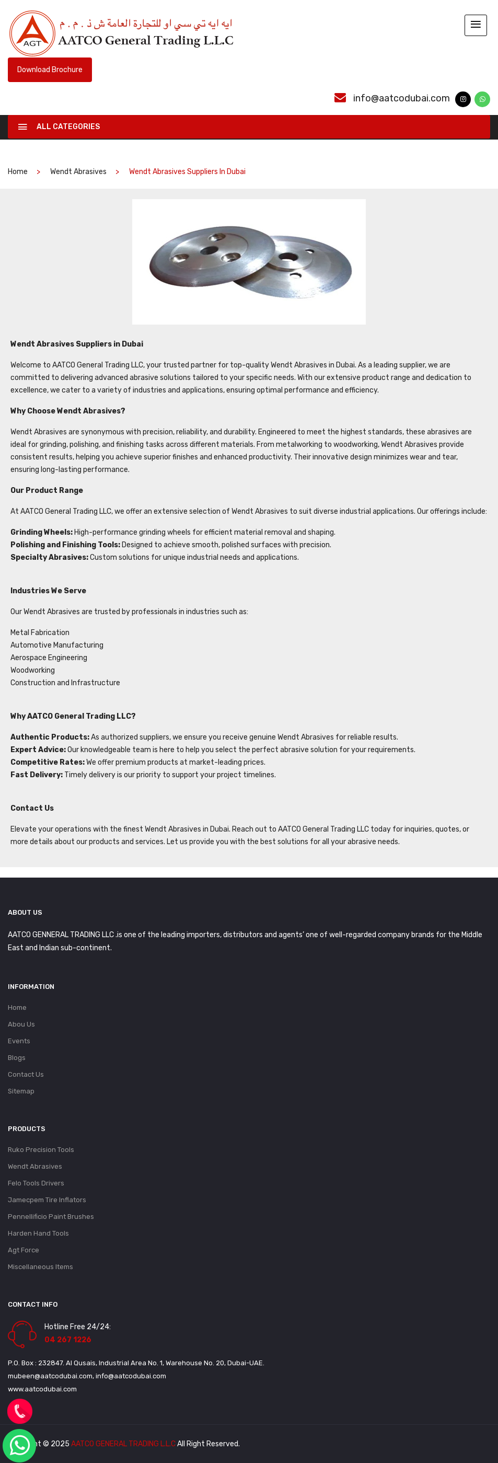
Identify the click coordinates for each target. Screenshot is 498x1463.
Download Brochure (50, 69)
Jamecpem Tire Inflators (47, 1200)
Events (19, 1041)
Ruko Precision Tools (41, 1150)
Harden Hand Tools (38, 1233)
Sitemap (21, 1091)
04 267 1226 (67, 1339)
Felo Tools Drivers (36, 1183)
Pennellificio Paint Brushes (51, 1216)
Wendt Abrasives (78, 171)
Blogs (17, 1058)
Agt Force (23, 1250)
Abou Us (21, 1024)
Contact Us (26, 1074)
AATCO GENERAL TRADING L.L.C (123, 1443)
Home (17, 1007)
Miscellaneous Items (40, 1267)
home (18, 171)
